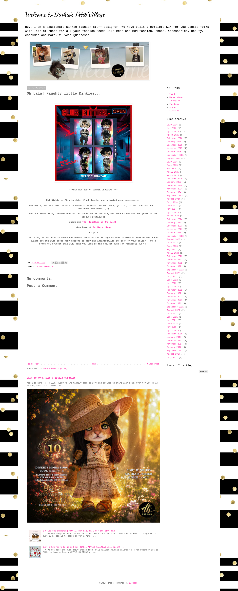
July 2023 (172, 243)
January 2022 (174, 293)
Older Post (153, 364)
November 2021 (174, 300)
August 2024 (173, 199)
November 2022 (174, 263)
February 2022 (174, 290)
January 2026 (174, 142)
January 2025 (174, 182)
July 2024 (172, 202)
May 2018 (172, 327)
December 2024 (174, 185)
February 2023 (174, 256)
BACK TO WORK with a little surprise (51, 378)
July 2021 (172, 314)
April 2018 (173, 330)
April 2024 (173, 212)
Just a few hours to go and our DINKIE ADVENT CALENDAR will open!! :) (83, 547)
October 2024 (174, 192)
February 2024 (174, 219)
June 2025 (172, 165)
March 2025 (173, 175)
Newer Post (34, 364)
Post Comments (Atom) (55, 369)
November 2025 (174, 148)
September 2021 (175, 307)
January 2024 (174, 223)
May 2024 (172, 209)
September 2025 (175, 155)
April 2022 (173, 286)
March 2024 (173, 216)
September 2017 (175, 351)
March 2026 (173, 135)
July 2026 (172, 125)
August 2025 (173, 159)
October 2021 (174, 303)
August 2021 (173, 310)
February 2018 (174, 334)
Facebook (174, 104)
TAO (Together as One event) (100, 222)
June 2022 (172, 280)
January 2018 (174, 337)
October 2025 (174, 152)
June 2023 (172, 246)
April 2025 (173, 172)
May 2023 (172, 249)
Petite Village (102, 227)
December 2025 (174, 145)
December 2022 (174, 260)
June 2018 (172, 324)
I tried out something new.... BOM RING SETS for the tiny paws (79, 531)
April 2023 (173, 253)
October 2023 (174, 233)
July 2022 (172, 276)
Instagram (174, 101)
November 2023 (174, 229)
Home (93, 364)
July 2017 (172, 357)
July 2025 (172, 162)
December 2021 (174, 297)
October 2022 (174, 266)
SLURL (172, 94)
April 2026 (173, 131)
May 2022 (172, 283)
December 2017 (174, 341)
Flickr (173, 107)
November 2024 (174, 189)
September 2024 (175, 196)
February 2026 (174, 138)
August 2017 (173, 354)
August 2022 (173, 273)
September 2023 (175, 236)
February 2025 (174, 179)
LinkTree (174, 111)
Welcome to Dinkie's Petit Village (65, 14)
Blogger (133, 583)
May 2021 (172, 320)
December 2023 (174, 226)
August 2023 (173, 239)
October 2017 (174, 347)
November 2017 (174, 344)
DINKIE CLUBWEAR (45, 267)
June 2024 (172, 206)
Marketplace (175, 97)
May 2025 (172, 169)
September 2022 (175, 270)
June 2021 (172, 317)
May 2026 (172, 128)
